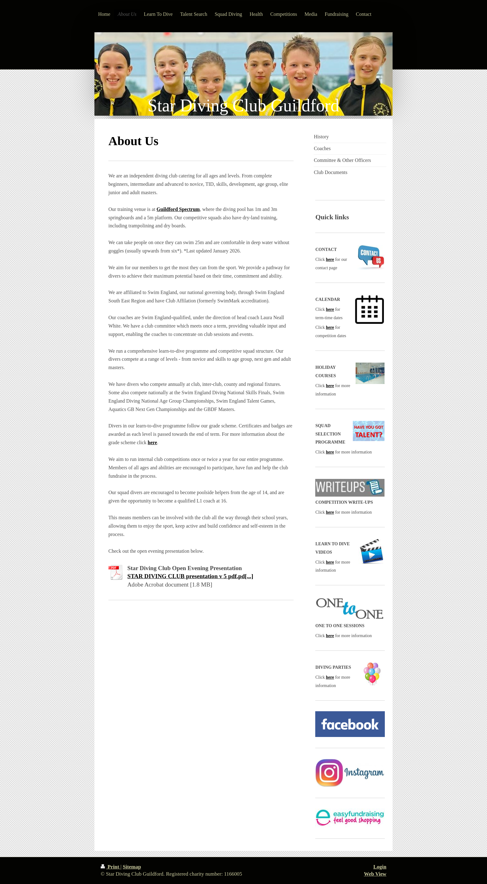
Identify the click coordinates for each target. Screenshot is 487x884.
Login (379, 867)
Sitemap (132, 867)
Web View (375, 874)
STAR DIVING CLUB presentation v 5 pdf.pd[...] (190, 576)
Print (111, 867)
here (152, 442)
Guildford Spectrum (178, 209)
